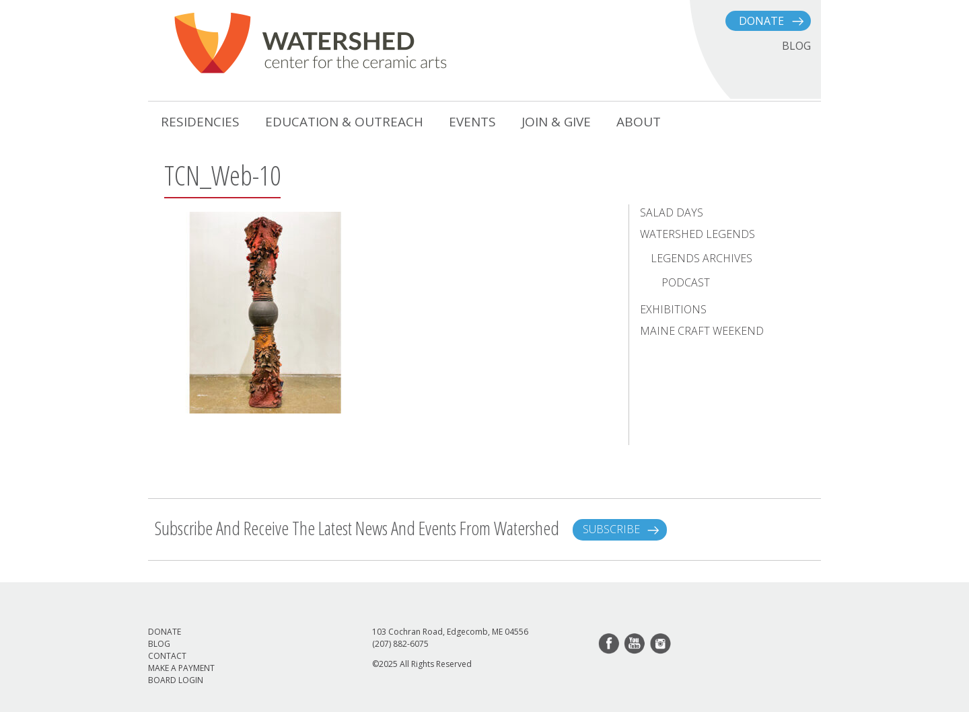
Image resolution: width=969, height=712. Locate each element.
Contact (167, 656)
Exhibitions (673, 309)
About (638, 121)
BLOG (796, 45)
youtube (635, 644)
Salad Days (671, 212)
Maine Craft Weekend (702, 330)
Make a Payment (181, 668)
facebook (609, 644)
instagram (661, 644)
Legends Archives (701, 258)
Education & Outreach (344, 121)
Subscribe (611, 529)
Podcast (685, 282)
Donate (761, 20)
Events (472, 121)
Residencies (200, 121)
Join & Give (556, 121)
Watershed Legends (697, 234)
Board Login (175, 680)
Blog (159, 643)
